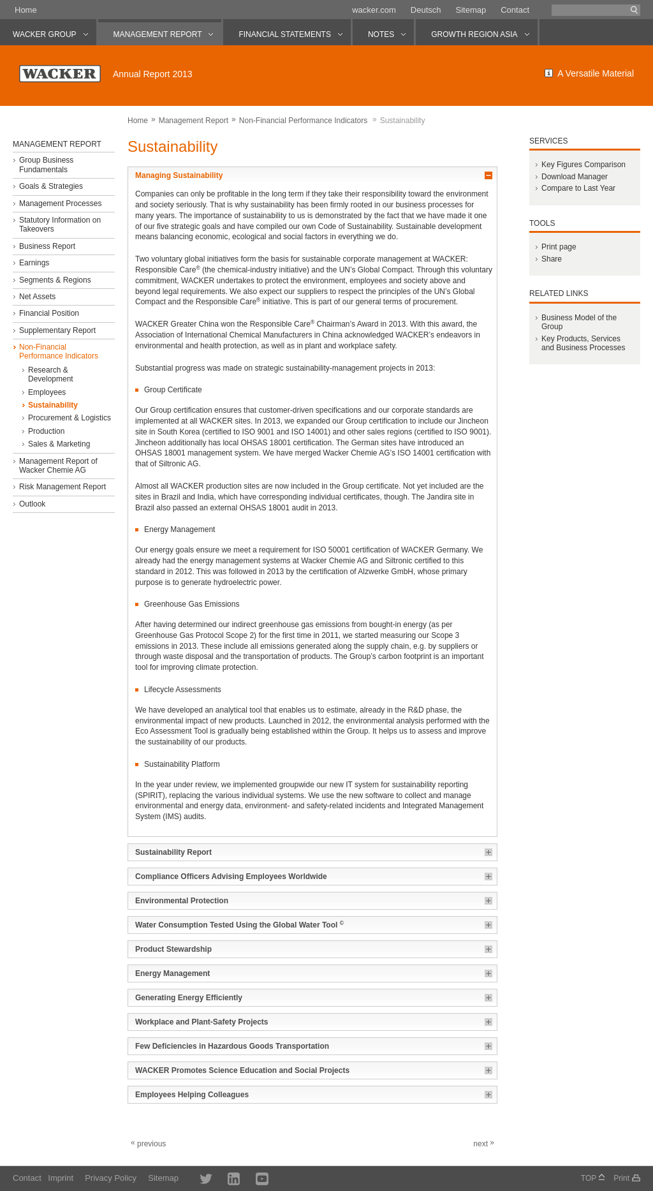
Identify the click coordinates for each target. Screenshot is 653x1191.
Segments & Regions (55, 280)
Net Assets (37, 296)
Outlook (32, 503)
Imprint (60, 1178)
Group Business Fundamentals (46, 165)
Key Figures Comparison (583, 164)
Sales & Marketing (59, 444)
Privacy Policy (110, 1178)
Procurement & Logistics (69, 417)
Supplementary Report (57, 330)
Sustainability (53, 405)
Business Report (47, 246)
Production (46, 431)
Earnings (34, 262)
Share (551, 259)
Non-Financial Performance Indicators (303, 120)
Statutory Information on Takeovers (60, 224)
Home (26, 10)
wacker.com (374, 10)
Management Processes (60, 203)
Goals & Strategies (51, 186)
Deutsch (426, 10)
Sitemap (470, 10)
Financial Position (49, 313)
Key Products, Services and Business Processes (583, 343)
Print (621, 1178)
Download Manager (574, 176)
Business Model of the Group (579, 322)
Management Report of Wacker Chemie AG (58, 466)
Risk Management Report (62, 486)
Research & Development (50, 374)
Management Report (193, 120)
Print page (558, 246)
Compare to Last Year (578, 188)
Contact (515, 10)
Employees (47, 392)
